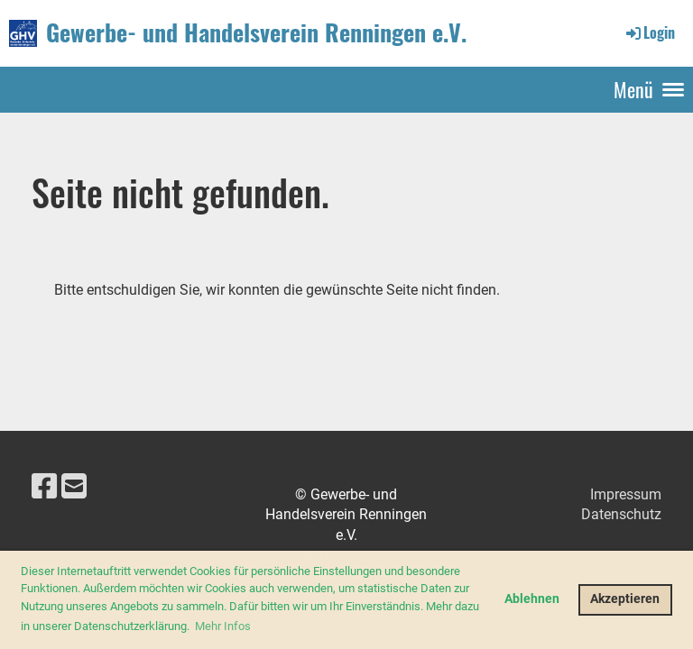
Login (649, 32)
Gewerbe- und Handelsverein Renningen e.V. (256, 32)
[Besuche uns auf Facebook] (44, 487)
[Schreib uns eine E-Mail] (74, 487)
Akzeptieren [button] (625, 599)
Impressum (625, 494)
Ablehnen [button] (531, 599)
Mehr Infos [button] (223, 626)
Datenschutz (621, 514)
